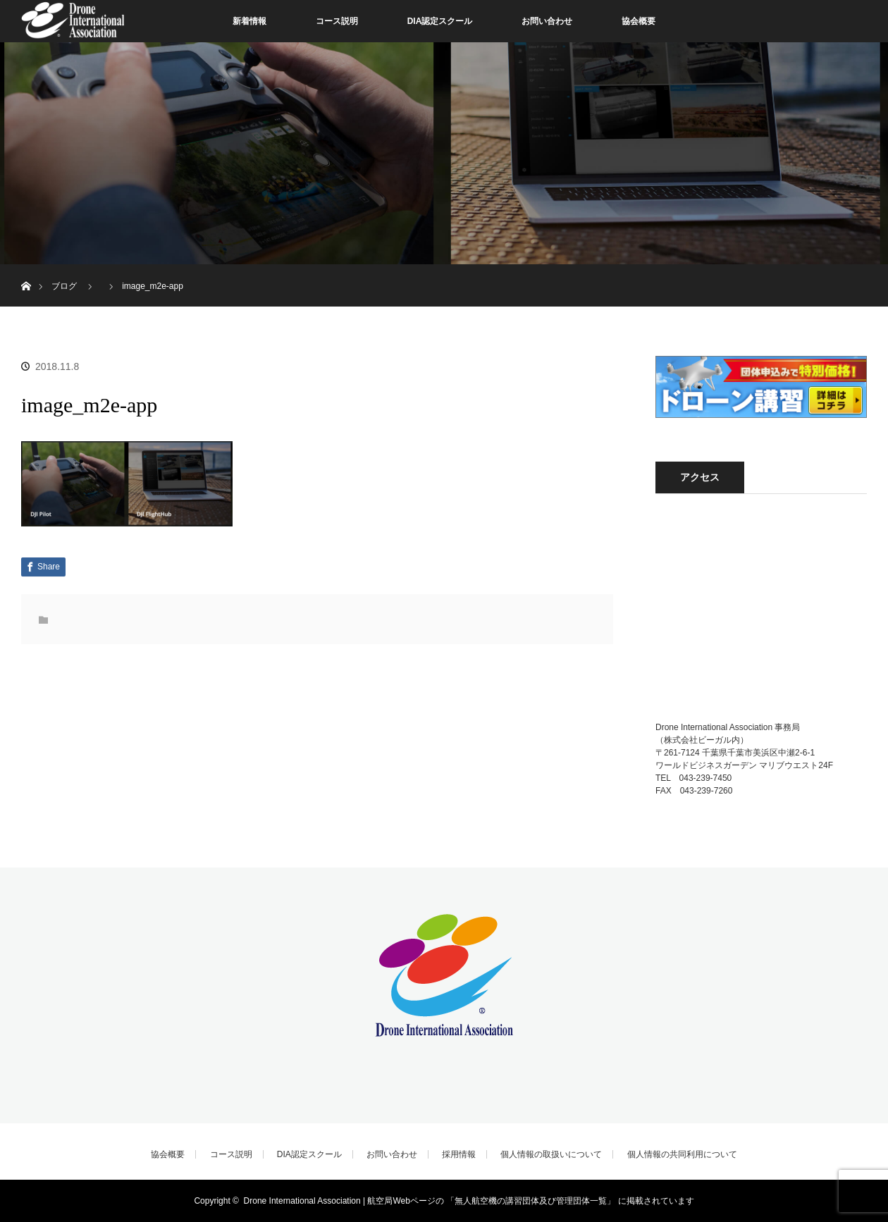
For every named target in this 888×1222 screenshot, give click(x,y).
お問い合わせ (547, 21)
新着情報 (249, 21)
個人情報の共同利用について (682, 1154)
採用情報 (459, 1154)
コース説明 (337, 21)
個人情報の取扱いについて (551, 1154)
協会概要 (638, 21)
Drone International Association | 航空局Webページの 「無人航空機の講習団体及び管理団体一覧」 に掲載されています (469, 1201)
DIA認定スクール (440, 21)
